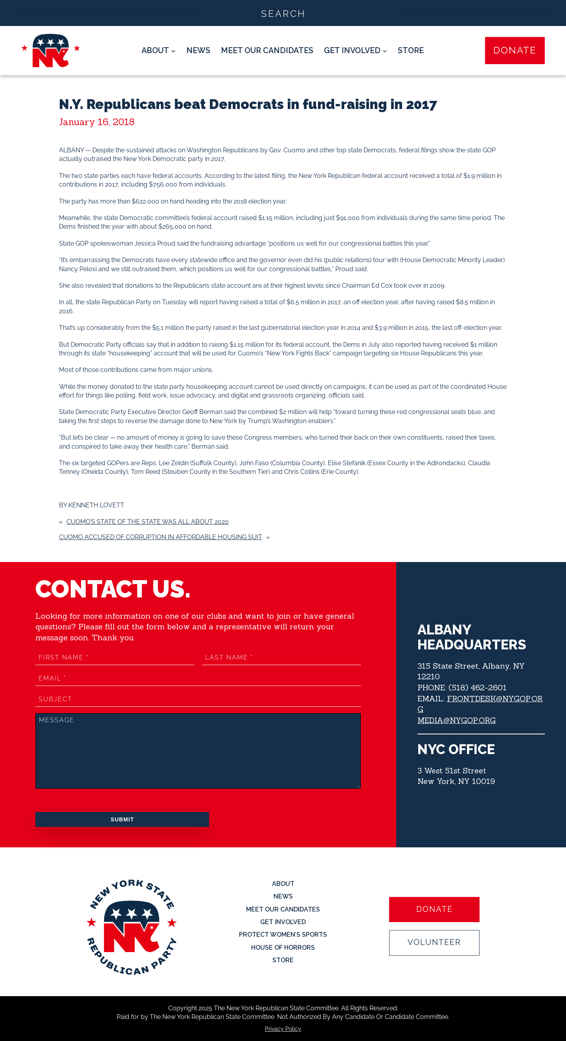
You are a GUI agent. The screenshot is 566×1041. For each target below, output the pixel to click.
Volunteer (434, 942)
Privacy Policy (283, 1029)
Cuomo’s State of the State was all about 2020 (147, 521)
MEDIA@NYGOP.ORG (456, 720)
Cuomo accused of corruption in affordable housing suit (160, 537)
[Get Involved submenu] (355, 51)
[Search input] (283, 13)
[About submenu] (159, 51)
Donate (515, 50)
